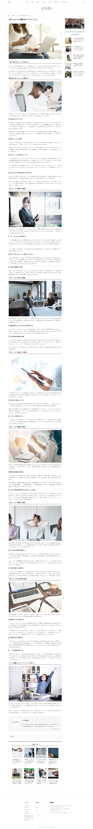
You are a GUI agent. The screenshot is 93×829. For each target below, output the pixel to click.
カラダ (50, 1)
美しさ (56, 1)
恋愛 (38, 1)
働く (33, 1)
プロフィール (56, 729)
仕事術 (12, 736)
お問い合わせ (26, 807)
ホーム (27, 1)
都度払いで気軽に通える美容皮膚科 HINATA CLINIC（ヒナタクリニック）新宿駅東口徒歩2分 (29, 817)
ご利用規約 (26, 811)
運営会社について (27, 813)
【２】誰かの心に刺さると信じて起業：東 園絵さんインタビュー (61, 813)
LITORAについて (27, 805)
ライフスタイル (64, 1)
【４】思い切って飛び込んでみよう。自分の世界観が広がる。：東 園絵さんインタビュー (60, 809)
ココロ (43, 1)
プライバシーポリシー (28, 809)
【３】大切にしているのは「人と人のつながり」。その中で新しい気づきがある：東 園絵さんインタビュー (60, 806)
